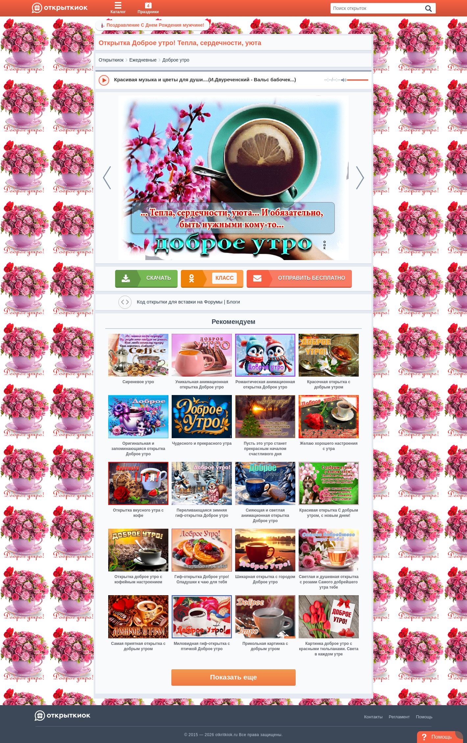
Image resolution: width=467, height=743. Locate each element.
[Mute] (343, 80)
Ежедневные (143, 60)
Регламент (399, 716)
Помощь (424, 716)
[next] (360, 177)
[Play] (104, 80)
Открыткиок (111, 60)
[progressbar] (357, 80)
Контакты (373, 716)
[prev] (107, 177)
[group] (233, 80)
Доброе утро (175, 60)
